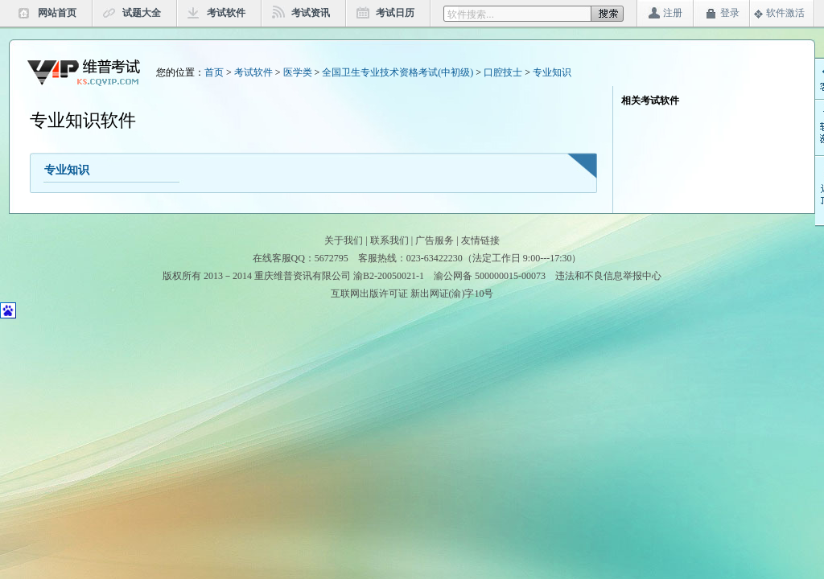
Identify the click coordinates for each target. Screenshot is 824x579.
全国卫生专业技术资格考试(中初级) (397, 72)
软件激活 (785, 12)
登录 (730, 12)
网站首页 (57, 12)
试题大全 (141, 12)
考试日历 (395, 12)
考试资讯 (310, 12)
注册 (672, 12)
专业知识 (552, 72)
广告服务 (434, 240)
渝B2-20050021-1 (388, 275)
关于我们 (343, 240)
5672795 (331, 258)
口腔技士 (503, 72)
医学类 (297, 72)
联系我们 (389, 240)
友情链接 (480, 240)
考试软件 (226, 12)
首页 (214, 72)
